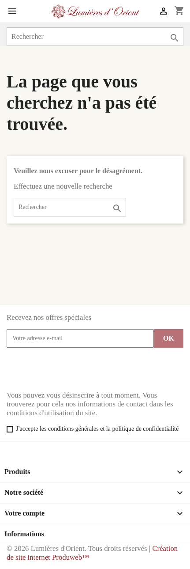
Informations (24, 534)
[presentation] (74, 369)
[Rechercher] (95, 36)
